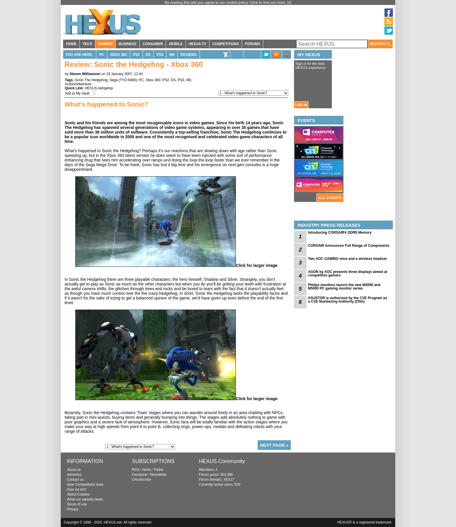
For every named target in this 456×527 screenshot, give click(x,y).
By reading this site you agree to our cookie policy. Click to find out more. (226, 2)
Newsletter (158, 475)
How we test (76, 489)
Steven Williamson (85, 74)
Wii (171, 55)
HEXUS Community (222, 461)
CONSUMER (152, 44)
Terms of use (77, 504)
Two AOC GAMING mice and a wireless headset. (347, 258)
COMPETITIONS (225, 44)
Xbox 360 (118, 55)
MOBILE (176, 44)
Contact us (75, 480)
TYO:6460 (128, 80)
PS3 (159, 55)
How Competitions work (85, 484)
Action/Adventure (78, 84)
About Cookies (78, 494)
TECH (87, 44)
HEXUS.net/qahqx (99, 88)
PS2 (136, 55)
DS (148, 55)
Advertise (74, 475)
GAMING (105, 44)
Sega (114, 80)
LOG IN (301, 105)
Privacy (72, 509)
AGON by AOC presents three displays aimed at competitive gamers (347, 273)
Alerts (146, 470)
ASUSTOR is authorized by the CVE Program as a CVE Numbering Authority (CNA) (347, 299)
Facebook (139, 475)
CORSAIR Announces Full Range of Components (348, 245)
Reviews (189, 55)
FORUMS (252, 44)
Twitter (159, 470)
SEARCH (380, 44)
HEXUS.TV (197, 44)
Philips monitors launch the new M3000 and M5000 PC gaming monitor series (344, 286)
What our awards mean (85, 499)
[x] (289, 2)
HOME (71, 44)
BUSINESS (127, 44)
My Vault (82, 93)
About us (74, 470)
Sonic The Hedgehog (91, 80)
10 (276, 54)
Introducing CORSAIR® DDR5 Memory (340, 232)
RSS (135, 470)
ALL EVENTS (330, 198)
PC (101, 55)
